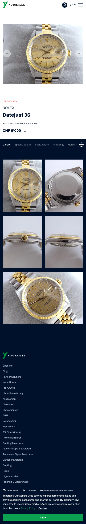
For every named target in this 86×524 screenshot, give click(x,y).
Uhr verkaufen (10, 410)
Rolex (6, 471)
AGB (5, 415)
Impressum (9, 426)
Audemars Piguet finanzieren (18, 454)
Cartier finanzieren (13, 459)
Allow (43, 517)
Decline (42, 508)
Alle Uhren (8, 404)
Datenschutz (9, 421)
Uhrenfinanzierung (13, 393)
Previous (7, 53)
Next (79, 53)
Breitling (7, 465)
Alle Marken (9, 399)
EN (71, 5)
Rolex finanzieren (12, 437)
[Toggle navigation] (80, 5)
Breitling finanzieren (13, 443)
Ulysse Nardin (10, 476)
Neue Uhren (9, 382)
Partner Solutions (12, 377)
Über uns (8, 365)
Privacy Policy (28, 508)
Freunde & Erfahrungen (15, 482)
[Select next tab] (81, 145)
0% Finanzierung (12, 432)
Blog (5, 371)
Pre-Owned (9, 388)
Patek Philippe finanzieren (17, 448)
